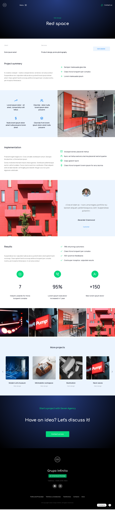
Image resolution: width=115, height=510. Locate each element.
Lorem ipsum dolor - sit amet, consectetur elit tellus (16, 107)
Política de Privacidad (36, 497)
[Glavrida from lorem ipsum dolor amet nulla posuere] (42, 118)
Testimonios (67, 497)
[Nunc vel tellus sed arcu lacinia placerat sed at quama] (61, 156)
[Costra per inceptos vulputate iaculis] (85, 260)
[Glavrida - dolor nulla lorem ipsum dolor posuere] (42, 100)
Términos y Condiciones (53, 497)
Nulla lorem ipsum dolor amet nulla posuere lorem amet (16, 125)
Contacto (76, 497)
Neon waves (98, 383)
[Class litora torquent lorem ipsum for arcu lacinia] (61, 165)
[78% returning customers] (85, 247)
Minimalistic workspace (44, 383)
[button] (2, 323)
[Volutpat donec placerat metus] (61, 152)
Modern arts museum (17, 383)
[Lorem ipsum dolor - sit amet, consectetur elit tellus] (16, 100)
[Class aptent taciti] (61, 161)
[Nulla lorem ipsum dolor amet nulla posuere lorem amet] (16, 118)
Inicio (83, 497)
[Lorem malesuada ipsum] (85, 76)
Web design (57, 18)
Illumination (71, 383)
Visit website (101, 49)
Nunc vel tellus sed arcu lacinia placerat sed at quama (85, 156)
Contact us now (57, 434)
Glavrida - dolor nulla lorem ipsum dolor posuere (41, 107)
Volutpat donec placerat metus (76, 152)
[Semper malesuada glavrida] (85, 67)
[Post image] (17, 368)
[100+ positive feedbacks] (85, 256)
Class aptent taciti (71, 161)
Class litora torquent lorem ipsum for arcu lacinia (83, 165)
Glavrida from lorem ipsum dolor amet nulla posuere (42, 125)
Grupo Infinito (57, 471)
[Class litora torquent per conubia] (85, 71)
